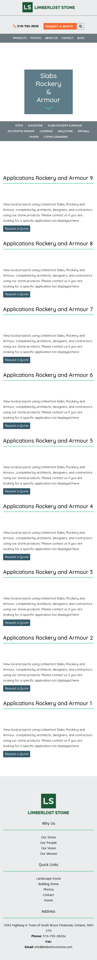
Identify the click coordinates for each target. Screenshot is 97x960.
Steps (19, 125)
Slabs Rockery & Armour (65, 125)
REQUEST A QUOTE (60, 26)
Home (48, 900)
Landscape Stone (48, 878)
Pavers (34, 136)
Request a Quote (16, 229)
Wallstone (65, 131)
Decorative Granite (21, 131)
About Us (51, 38)
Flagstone (35, 125)
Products (20, 38)
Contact (67, 38)
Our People (48, 842)
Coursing (46, 131)
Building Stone (48, 884)
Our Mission (48, 853)
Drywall (83, 131)
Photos (36, 38)
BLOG (80, 38)
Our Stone (48, 837)
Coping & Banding (56, 136)
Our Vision (48, 848)
